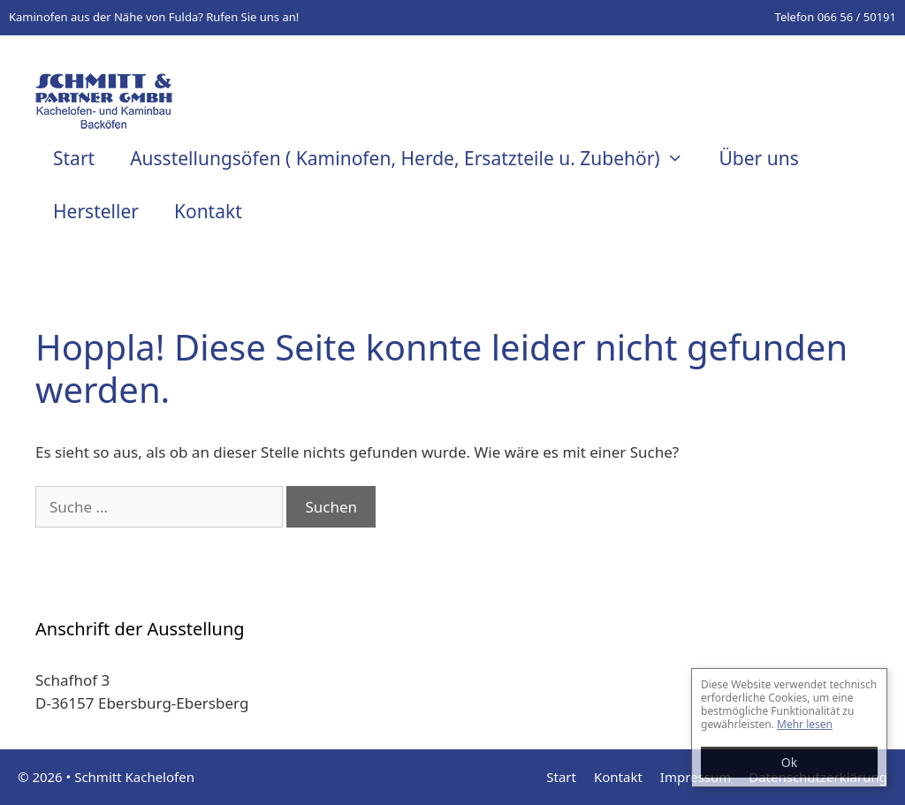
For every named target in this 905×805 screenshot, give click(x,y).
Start (74, 158)
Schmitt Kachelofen (134, 777)
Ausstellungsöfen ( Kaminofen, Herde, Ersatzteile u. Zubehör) (415, 158)
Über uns (758, 158)
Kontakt (208, 211)
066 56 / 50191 (857, 17)
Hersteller (96, 211)
